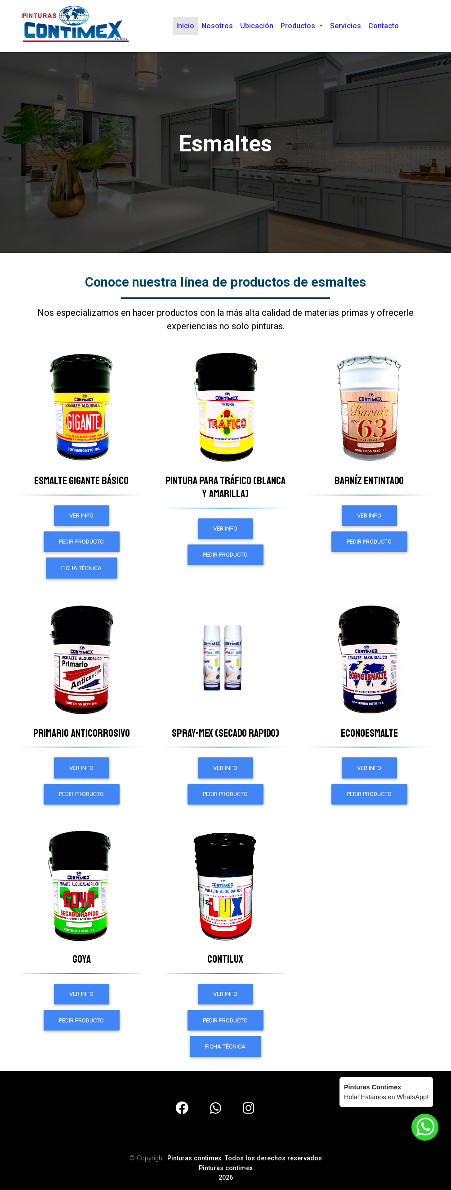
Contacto (383, 27)
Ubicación (256, 27)
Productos (299, 27)
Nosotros (217, 27)
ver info (81, 515)
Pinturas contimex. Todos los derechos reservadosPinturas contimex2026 (244, 1168)
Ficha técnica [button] (81, 568)
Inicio (187, 27)
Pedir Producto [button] (81, 541)
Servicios (345, 27)
